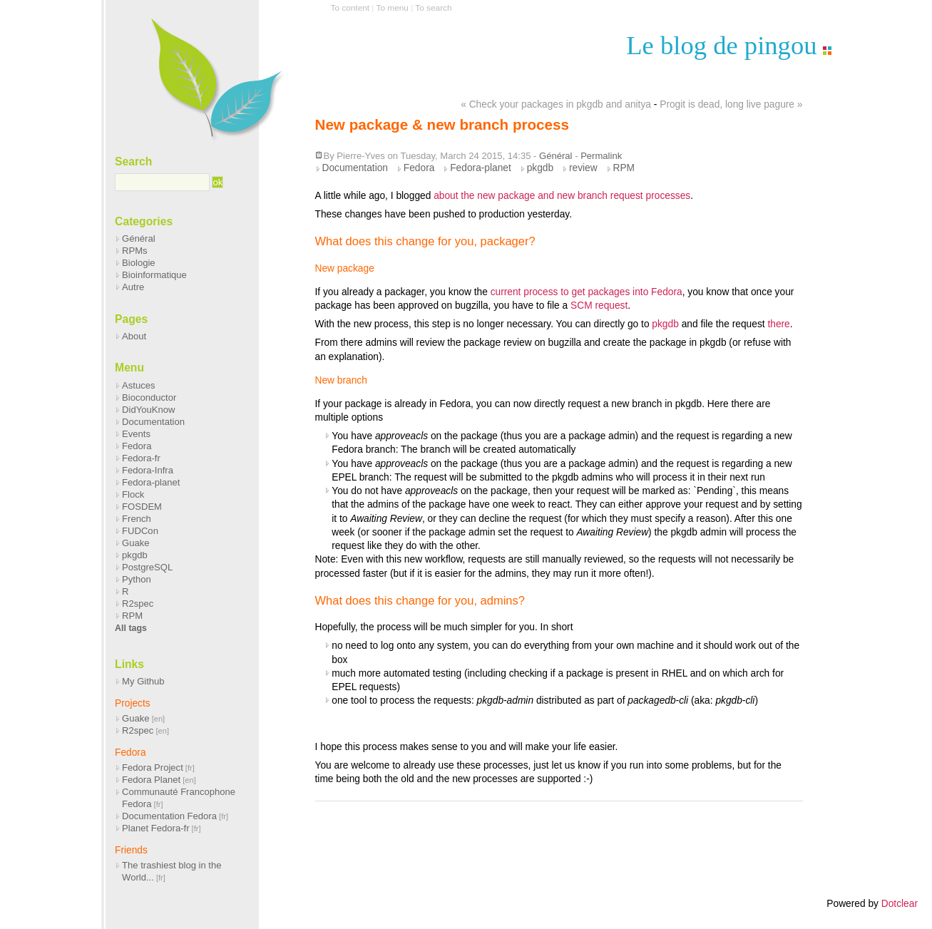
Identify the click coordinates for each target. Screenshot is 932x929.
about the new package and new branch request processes (562, 195)
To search (433, 8)
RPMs (135, 250)
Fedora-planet (480, 168)
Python (136, 579)
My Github (143, 681)
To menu (393, 8)
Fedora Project (152, 767)
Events (136, 433)
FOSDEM (142, 506)
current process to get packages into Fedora (586, 292)
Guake (136, 543)
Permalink (601, 155)
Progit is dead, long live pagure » (731, 104)
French (136, 518)
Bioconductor (149, 397)
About (134, 336)
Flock (133, 494)
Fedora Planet (151, 779)
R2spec (137, 603)
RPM (624, 168)
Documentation (355, 168)
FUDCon (140, 530)
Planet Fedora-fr (155, 828)
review (583, 168)
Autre (133, 287)
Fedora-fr (141, 458)
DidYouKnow (148, 409)
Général (555, 155)
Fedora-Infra (147, 470)
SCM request (599, 305)
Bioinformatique (154, 275)
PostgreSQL (147, 567)
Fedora (419, 168)
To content (350, 8)
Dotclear (899, 903)
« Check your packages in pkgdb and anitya (556, 104)
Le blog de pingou (721, 45)
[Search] (162, 182)
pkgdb (540, 168)
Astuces (138, 385)
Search (133, 161)
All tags (131, 628)
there (778, 324)
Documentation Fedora (169, 816)
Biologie (138, 262)
